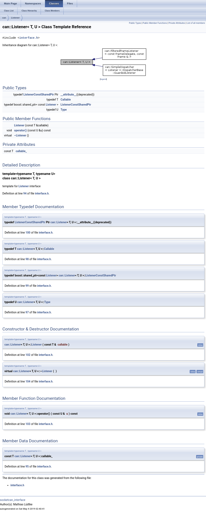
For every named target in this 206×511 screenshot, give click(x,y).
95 (27, 466)
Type (64, 109)
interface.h (28, 38)
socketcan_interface (12, 500)
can (4, 18)
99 (27, 285)
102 (28, 354)
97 (27, 312)
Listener (15, 18)
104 (28, 381)
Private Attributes (177, 23)
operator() (20, 130)
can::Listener (58, 222)
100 (28, 232)
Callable (66, 99)
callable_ (21, 151)
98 (27, 259)
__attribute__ (68, 94)
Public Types (135, 23)
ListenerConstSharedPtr (38, 94)
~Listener (20, 135)
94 (25, 193)
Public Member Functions (155, 23)
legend (103, 79)
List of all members (196, 23)
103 (28, 424)
